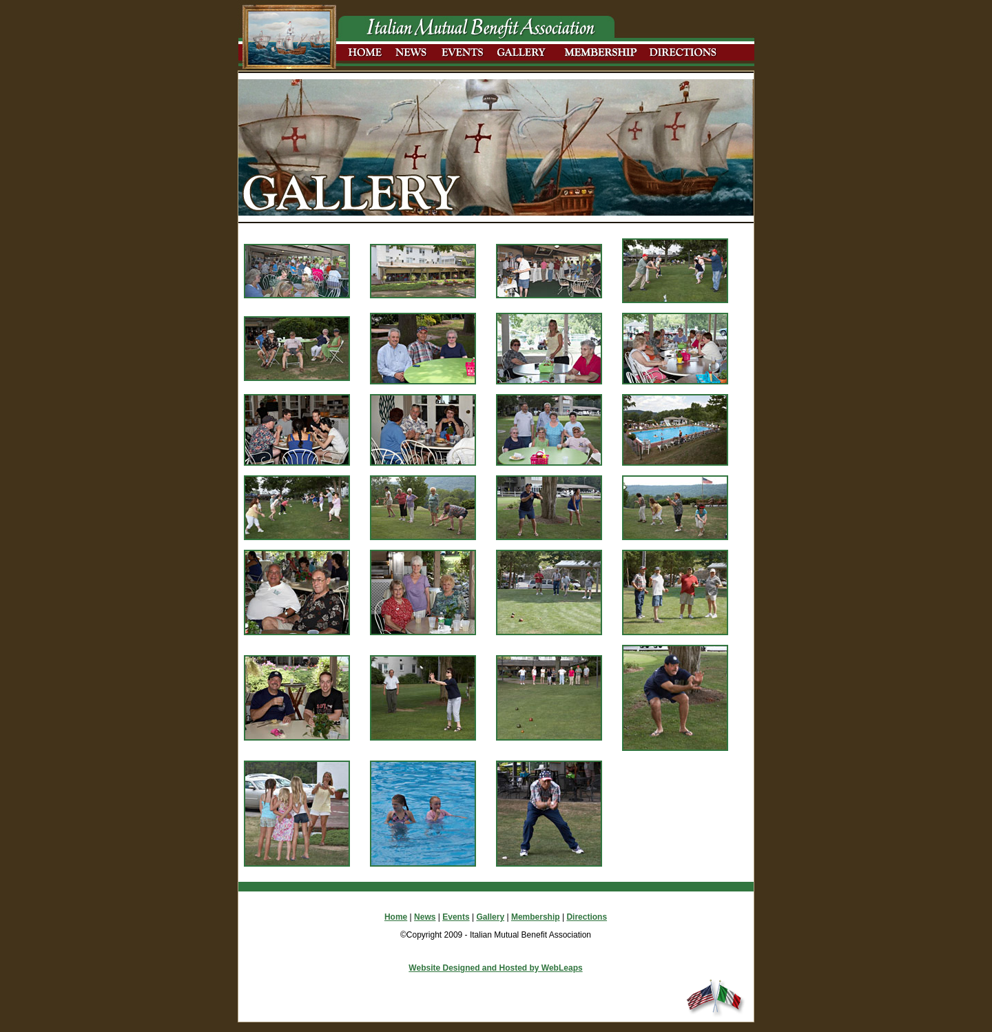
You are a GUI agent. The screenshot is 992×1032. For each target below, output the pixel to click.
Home (395, 917)
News (424, 917)
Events (455, 917)
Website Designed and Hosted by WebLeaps (495, 968)
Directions (586, 917)
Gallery (490, 917)
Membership (535, 917)
